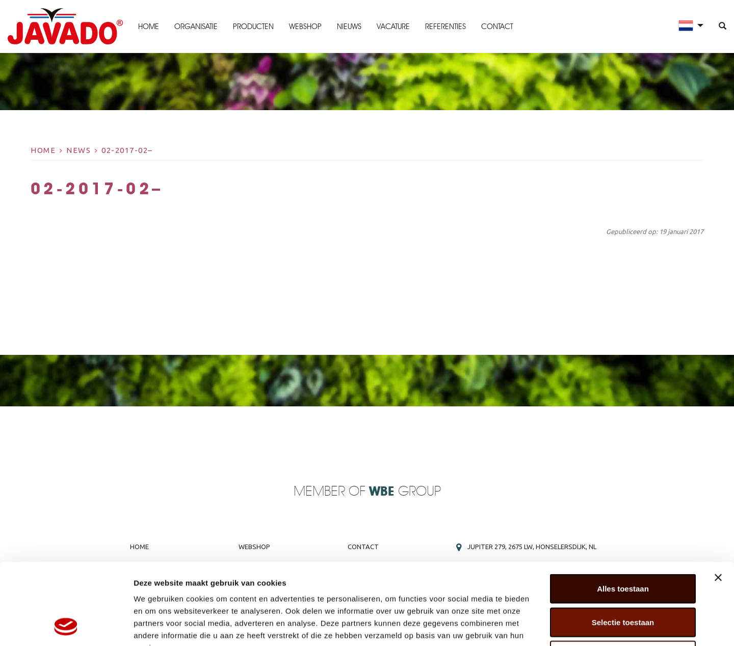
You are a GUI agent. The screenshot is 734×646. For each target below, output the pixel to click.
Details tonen (551, 626)
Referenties (445, 26)
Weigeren (623, 579)
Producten (253, 26)
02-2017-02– (127, 150)
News (78, 150)
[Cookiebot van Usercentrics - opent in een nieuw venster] (66, 626)
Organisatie (196, 26)
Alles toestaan (623, 512)
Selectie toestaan (623, 545)
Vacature (393, 26)
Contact (497, 26)
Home (148, 26)
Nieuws (349, 26)
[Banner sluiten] (718, 501)
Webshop (305, 26)
